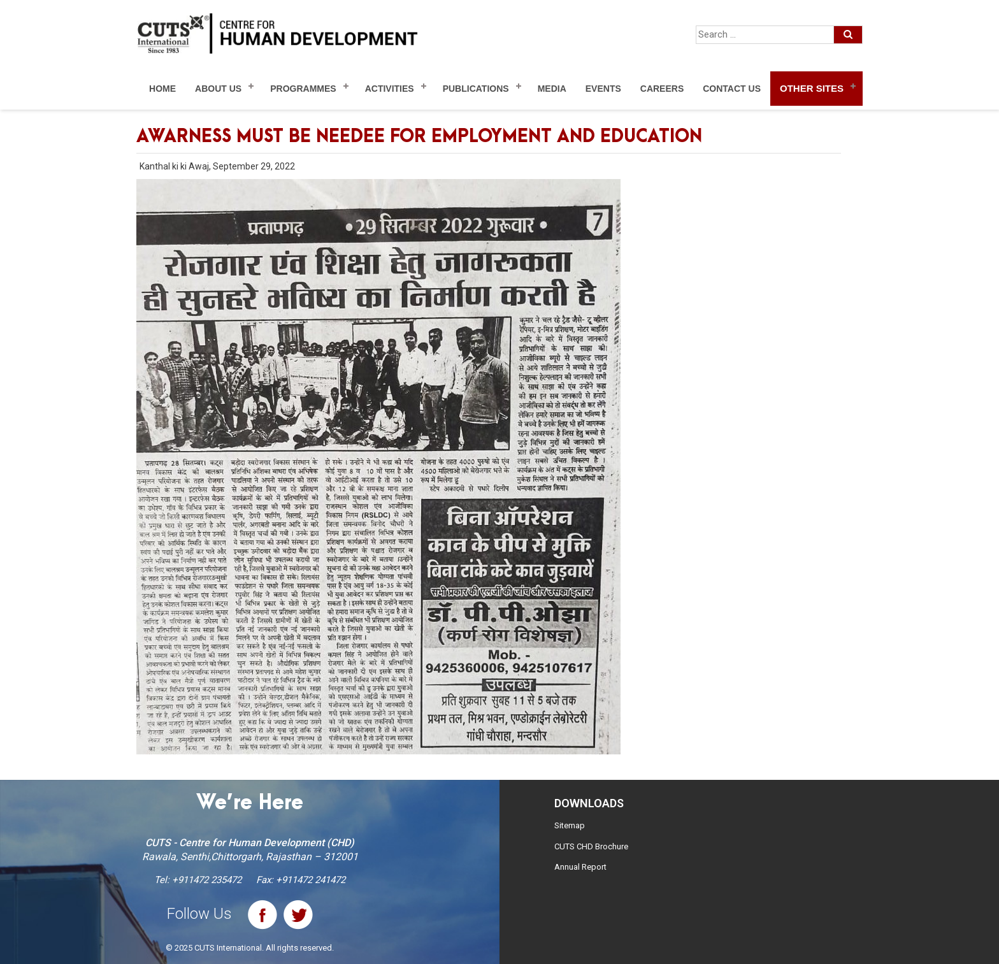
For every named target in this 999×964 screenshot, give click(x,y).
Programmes (303, 88)
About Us (218, 88)
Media (552, 88)
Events (603, 88)
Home (162, 88)
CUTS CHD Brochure (591, 846)
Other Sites (812, 88)
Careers (662, 88)
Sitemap (569, 825)
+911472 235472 (206, 880)
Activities (389, 88)
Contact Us (732, 88)
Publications (476, 88)
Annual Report (580, 867)
